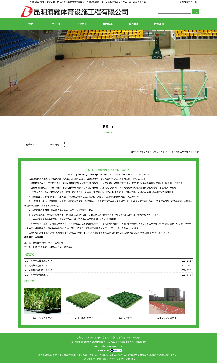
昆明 (104, 359)
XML (129, 337)
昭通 (133, 359)
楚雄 (123, 359)
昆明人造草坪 (125, 318)
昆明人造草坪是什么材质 (36, 265)
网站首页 (80, 337)
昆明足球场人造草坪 (42, 318)
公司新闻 (54, 144)
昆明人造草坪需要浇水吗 (36, 275)
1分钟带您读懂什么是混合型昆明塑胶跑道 (52, 247)
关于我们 (56, 24)
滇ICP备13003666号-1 (112, 346)
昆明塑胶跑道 (78, 2)
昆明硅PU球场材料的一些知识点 (48, 242)
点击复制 (111, 342)
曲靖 (109, 359)
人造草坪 (39, 237)
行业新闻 (30, 144)
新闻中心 (100, 337)
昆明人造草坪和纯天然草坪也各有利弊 (181, 152)
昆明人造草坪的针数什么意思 (38, 270)
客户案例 (133, 24)
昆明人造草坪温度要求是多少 (38, 261)
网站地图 (137, 337)
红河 (128, 359)
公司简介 (90, 337)
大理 (113, 359)
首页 (30, 24)
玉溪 (118, 359)
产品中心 (82, 24)
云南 (99, 359)
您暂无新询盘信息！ (189, 2)
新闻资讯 (108, 24)
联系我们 (159, 24)
